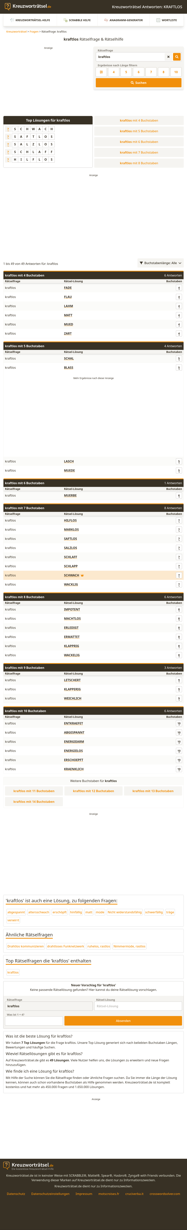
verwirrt (13, 920)
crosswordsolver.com (165, 1194)
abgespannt (16, 912)
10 (176, 72)
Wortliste (166, 20)
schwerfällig (154, 912)
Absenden (123, 1021)
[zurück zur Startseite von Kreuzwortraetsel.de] (30, 7)
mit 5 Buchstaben (139, 131)
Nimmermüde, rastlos (129, 946)
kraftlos (13, 972)
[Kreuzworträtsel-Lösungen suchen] (177, 57)
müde (100, 912)
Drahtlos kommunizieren (25, 946)
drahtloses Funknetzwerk (65, 946)
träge (170, 912)
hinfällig (76, 912)
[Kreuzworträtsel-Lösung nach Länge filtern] (101, 72)
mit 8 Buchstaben (139, 163)
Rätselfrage (105, 50)
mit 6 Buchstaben (139, 141)
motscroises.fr (108, 1194)
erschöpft (60, 912)
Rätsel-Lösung (105, 1000)
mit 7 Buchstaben (139, 152)
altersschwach (38, 912)
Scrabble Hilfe (77, 20)
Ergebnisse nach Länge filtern (117, 65)
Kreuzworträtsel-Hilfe (30, 20)
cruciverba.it (134, 1194)
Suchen (138, 83)
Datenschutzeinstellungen (50, 1194)
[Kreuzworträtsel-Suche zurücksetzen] (168, 57)
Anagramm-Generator (123, 20)
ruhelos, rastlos (99, 946)
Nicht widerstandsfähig (125, 912)
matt (88, 912)
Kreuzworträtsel (16, 31)
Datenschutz (16, 1194)
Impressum (84, 1194)
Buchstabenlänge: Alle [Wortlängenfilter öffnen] (160, 263)
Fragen (34, 31)
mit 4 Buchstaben (139, 120)
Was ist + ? (15, 1014)
